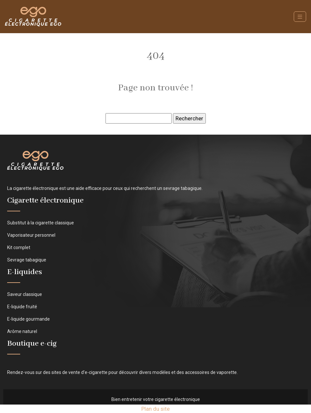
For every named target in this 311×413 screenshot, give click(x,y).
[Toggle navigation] (300, 16)
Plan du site (155, 409)
